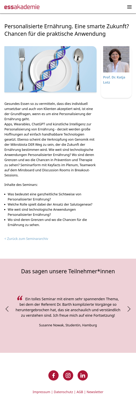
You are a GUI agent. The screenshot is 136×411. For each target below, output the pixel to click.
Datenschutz (63, 392)
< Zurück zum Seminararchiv (26, 238)
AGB (79, 392)
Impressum (41, 392)
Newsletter (95, 392)
